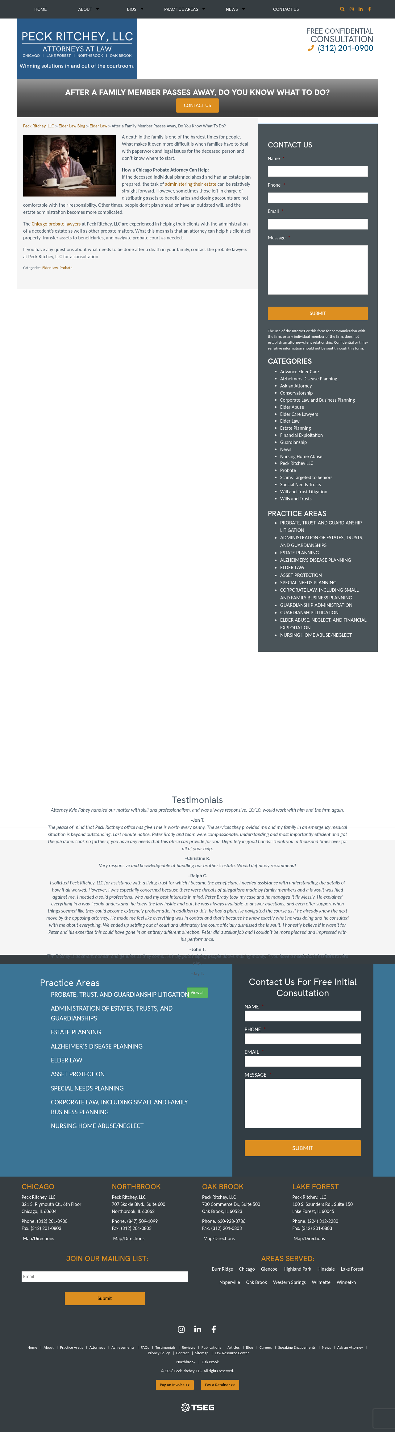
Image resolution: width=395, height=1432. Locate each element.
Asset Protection (301, 574)
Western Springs (289, 1281)
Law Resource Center (232, 1352)
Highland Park (297, 1268)
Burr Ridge (222, 1268)
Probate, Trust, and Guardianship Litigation (120, 994)
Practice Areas (184, 9)
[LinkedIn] (197, 1331)
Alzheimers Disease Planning (308, 378)
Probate (66, 267)
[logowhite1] (77, 47)
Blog (249, 1346)
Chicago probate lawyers (56, 224)
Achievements (122, 1346)
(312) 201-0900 (345, 48)
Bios (135, 9)
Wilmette (321, 1281)
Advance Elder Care (299, 371)
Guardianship (293, 442)
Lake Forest (352, 1268)
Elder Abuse (292, 406)
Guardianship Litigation (309, 612)
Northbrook (185, 1361)
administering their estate (190, 184)
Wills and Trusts (296, 498)
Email (276, 211)
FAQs (145, 1346)
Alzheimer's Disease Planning (315, 560)
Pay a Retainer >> (220, 1384)
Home (41, 9)
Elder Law (50, 267)
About (88, 9)
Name (276, 158)
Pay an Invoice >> (175, 1384)
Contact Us (286, 9)
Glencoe (269, 1268)
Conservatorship (296, 392)
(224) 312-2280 (323, 1220)
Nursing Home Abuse (301, 456)
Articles (233, 1346)
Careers (266, 1346)
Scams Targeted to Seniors (306, 477)
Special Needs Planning (308, 582)
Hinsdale (326, 1268)
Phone (276, 185)
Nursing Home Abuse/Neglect (316, 634)
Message (279, 238)
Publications (211, 1346)
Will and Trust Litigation (303, 491)
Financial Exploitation (301, 435)
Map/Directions (38, 1237)
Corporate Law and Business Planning (317, 400)
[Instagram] (352, 9)
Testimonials (165, 1346)
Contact (182, 1352)
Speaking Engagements (297, 1346)
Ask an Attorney (296, 385)
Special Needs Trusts (300, 484)
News (235, 9)
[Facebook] (213, 1331)
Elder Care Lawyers (299, 413)
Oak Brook (256, 1281)
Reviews (188, 1346)
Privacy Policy (159, 1352)
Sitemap (201, 1352)
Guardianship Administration (316, 605)
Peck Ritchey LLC (296, 463)
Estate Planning (295, 428)
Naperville (229, 1281)
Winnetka (346, 1281)
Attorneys (97, 1346)
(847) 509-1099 (142, 1220)
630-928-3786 (231, 1220)
